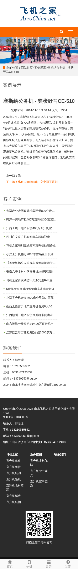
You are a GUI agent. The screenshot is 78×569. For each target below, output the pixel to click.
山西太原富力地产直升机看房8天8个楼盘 (32, 306)
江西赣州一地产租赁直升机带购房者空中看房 (35, 315)
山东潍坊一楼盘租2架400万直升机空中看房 (34, 323)
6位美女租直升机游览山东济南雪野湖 (30, 289)
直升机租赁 (13, 466)
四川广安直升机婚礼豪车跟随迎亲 (28, 236)
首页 (10, 563)
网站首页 (27, 67)
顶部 (68, 563)
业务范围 (36, 454)
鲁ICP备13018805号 (15, 417)
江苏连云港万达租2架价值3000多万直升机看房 (36, 332)
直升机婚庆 (13, 495)
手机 (29, 563)
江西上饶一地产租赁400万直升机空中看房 (33, 228)
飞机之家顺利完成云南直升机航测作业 (31, 245)
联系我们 (60, 454)
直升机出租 (13, 460)
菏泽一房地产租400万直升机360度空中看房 (34, 219)
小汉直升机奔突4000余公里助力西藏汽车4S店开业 (39, 297)
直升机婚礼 (13, 479)
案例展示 (40, 67)
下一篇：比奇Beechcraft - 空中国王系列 (32, 181)
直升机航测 (13, 473)
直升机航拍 (13, 502)
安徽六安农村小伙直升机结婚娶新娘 (29, 271)
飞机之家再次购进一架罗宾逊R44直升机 (32, 280)
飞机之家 (12, 454)
